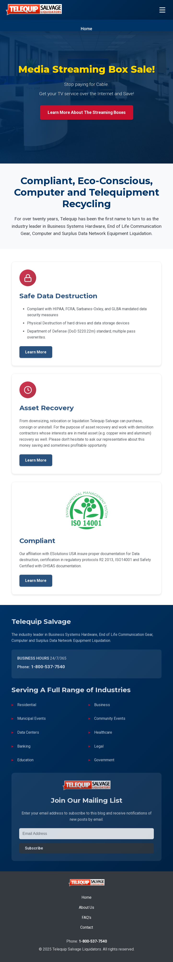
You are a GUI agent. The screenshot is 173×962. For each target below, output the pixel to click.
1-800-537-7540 (48, 668)
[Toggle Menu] (162, 10)
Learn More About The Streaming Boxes (87, 112)
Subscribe (34, 850)
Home (86, 28)
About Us (86, 907)
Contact (86, 927)
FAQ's (86, 917)
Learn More (35, 354)
